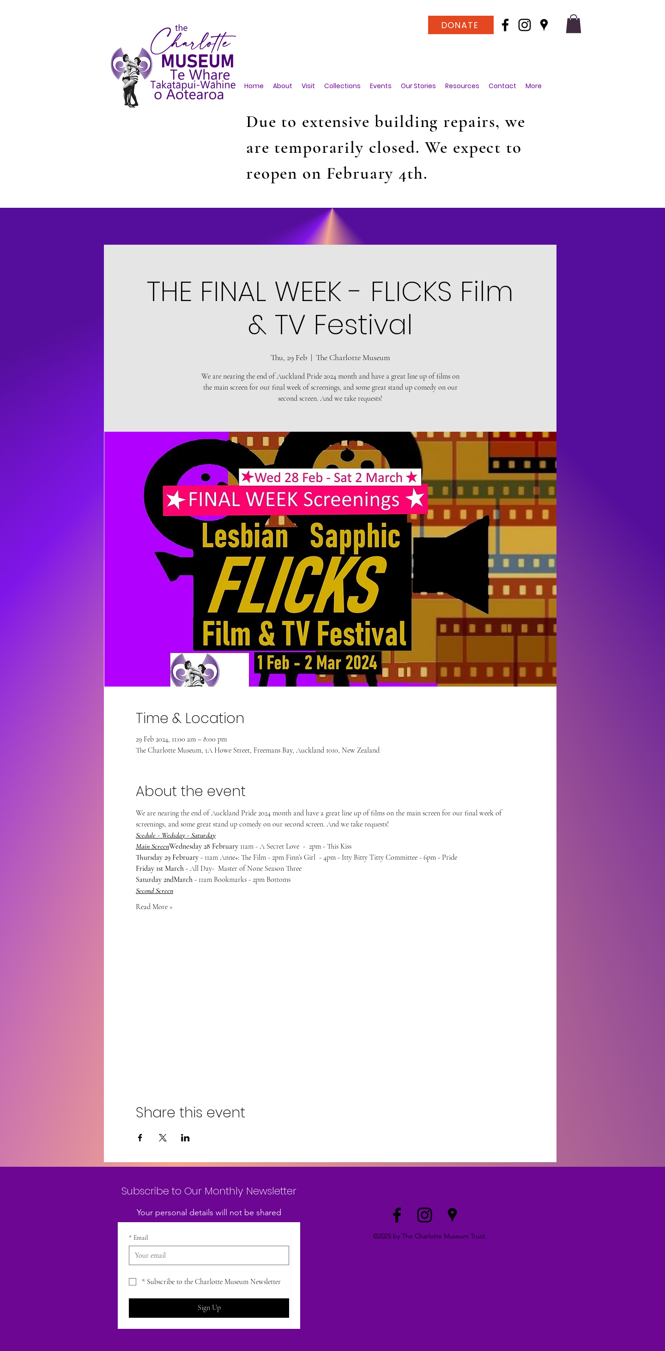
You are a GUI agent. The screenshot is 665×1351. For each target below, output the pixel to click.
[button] (573, 23)
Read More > (154, 906)
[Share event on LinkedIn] (185, 1137)
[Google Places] (544, 25)
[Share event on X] (162, 1137)
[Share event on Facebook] (140, 1137)
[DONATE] (461, 25)
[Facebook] (505, 25)
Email (138, 1237)
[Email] (206, 1255)
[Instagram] (524, 25)
